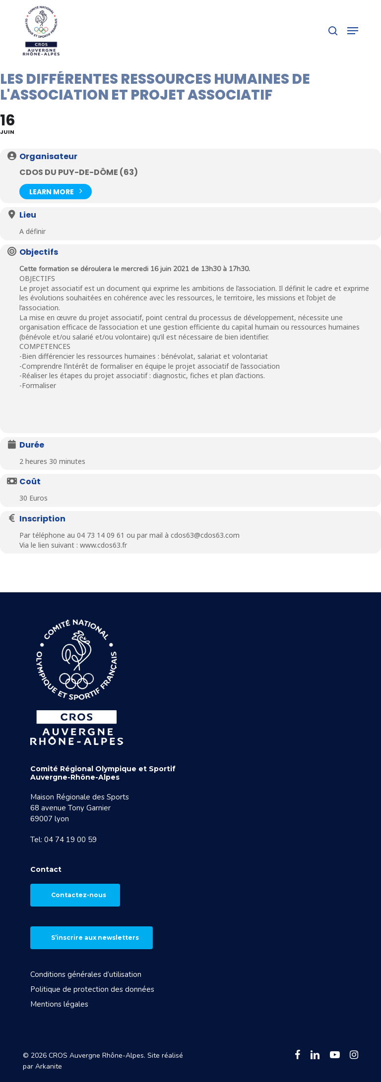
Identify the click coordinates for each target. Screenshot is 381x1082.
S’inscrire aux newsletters (95, 937)
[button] (352, 31)
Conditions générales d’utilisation (85, 974)
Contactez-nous (78, 895)
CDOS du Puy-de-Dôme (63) (78, 172)
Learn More (55, 190)
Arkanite (48, 1066)
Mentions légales (59, 1004)
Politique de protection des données (92, 989)
